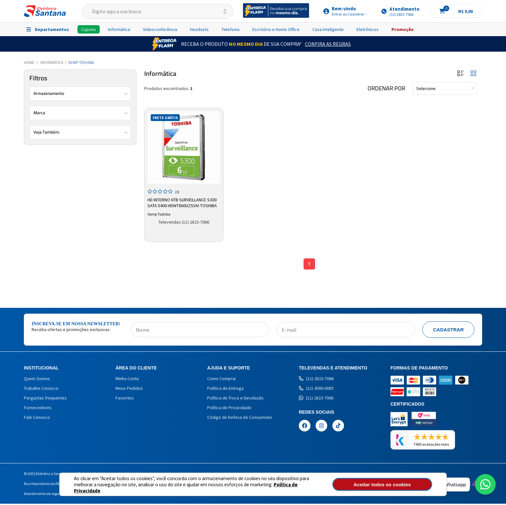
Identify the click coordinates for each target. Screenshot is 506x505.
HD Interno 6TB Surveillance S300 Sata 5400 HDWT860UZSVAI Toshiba (183, 202)
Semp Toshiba (81, 62)
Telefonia (230, 29)
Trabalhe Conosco (41, 389)
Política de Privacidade (275, 487)
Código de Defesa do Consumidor (239, 418)
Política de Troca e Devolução (235, 399)
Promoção (402, 29)
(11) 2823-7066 (316, 380)
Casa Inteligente (328, 29)
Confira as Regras (328, 44)
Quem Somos (37, 380)
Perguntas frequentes (45, 399)
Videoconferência (160, 29)
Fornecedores (38, 409)
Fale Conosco (37, 418)
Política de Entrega (225, 389)
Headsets (199, 29)
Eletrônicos (368, 29)
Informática (119, 29)
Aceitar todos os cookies (397, 484)
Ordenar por (386, 88)
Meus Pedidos (129, 389)
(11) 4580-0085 (316, 389)
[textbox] (157, 11)
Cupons (88, 29)
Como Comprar (221, 380)
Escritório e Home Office (275, 29)
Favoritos (125, 399)
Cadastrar (448, 331)
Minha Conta (127, 380)
